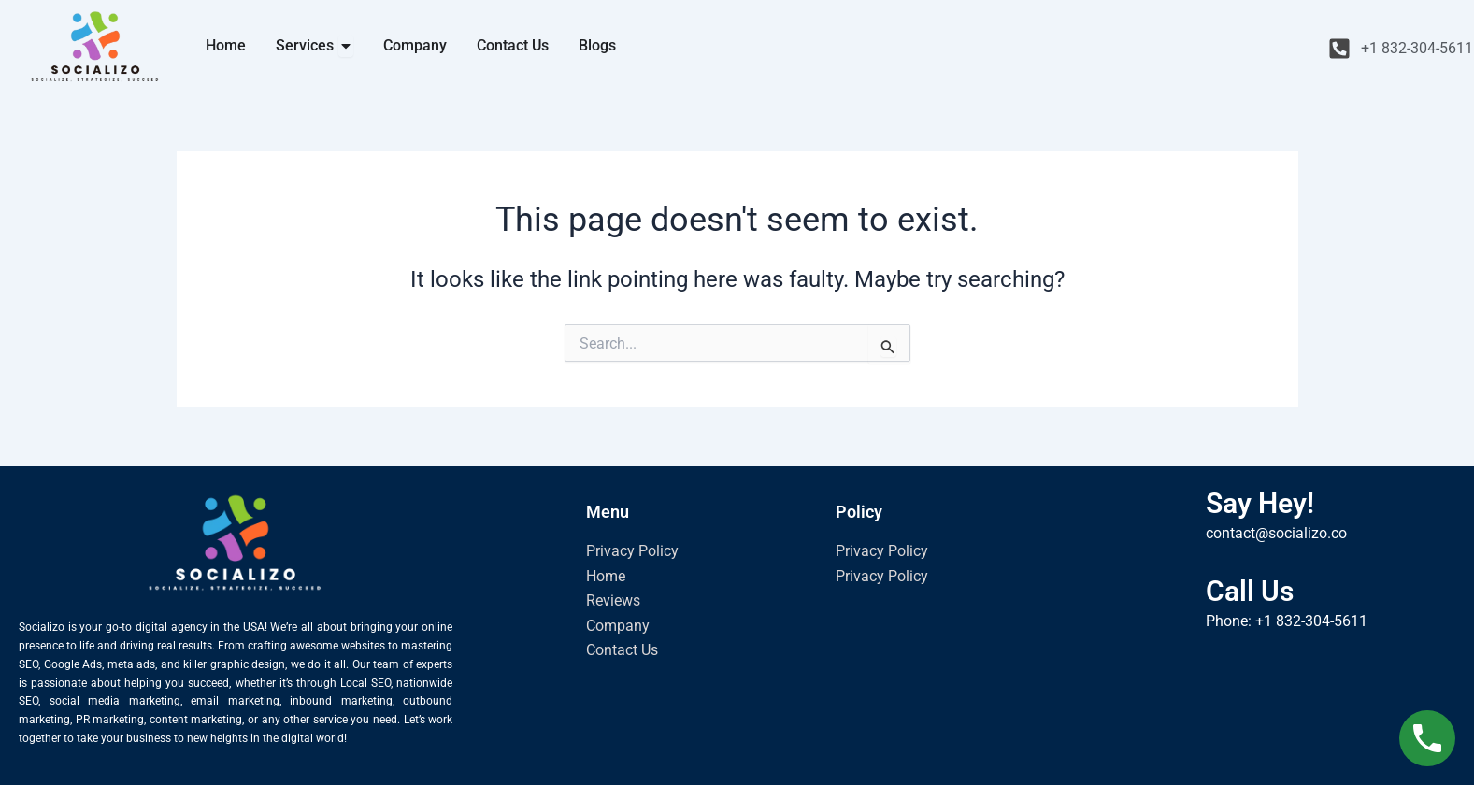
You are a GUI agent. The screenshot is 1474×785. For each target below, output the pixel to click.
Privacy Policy (632, 551)
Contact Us (622, 650)
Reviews (613, 600)
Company (618, 626)
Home (605, 576)
